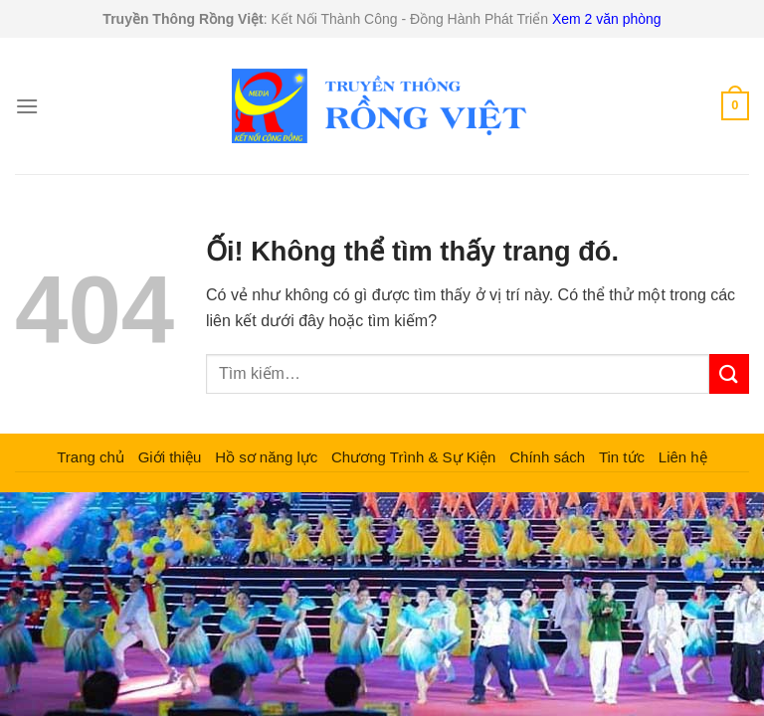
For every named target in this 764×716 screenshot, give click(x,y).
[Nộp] (729, 373)
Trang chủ (90, 456)
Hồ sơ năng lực (266, 456)
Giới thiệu (170, 456)
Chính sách (547, 456)
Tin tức (622, 456)
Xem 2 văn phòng (607, 19)
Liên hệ (683, 456)
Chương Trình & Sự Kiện (413, 456)
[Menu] (27, 106)
